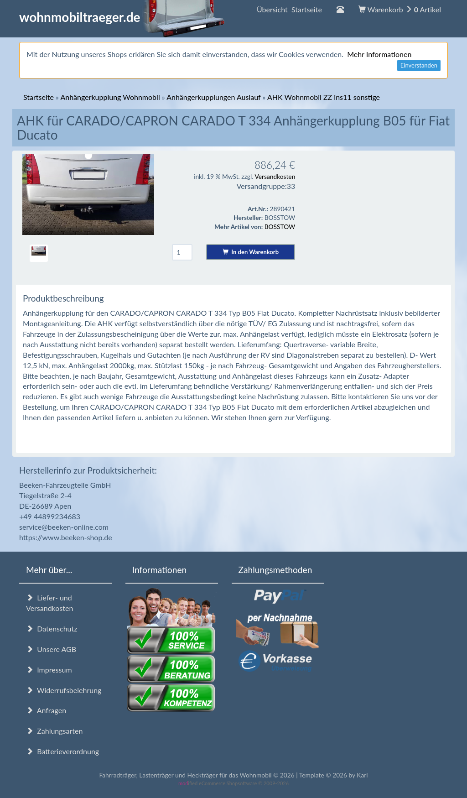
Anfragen (46, 710)
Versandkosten (274, 176)
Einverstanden (418, 65)
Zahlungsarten (54, 730)
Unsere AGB (51, 649)
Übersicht (289, 9)
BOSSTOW (280, 226)
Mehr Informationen (379, 54)
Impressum (49, 669)
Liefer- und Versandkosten (49, 602)
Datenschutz (51, 628)
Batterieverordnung (62, 751)
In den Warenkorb (251, 252)
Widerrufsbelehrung (63, 690)
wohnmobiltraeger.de (122, 17)
